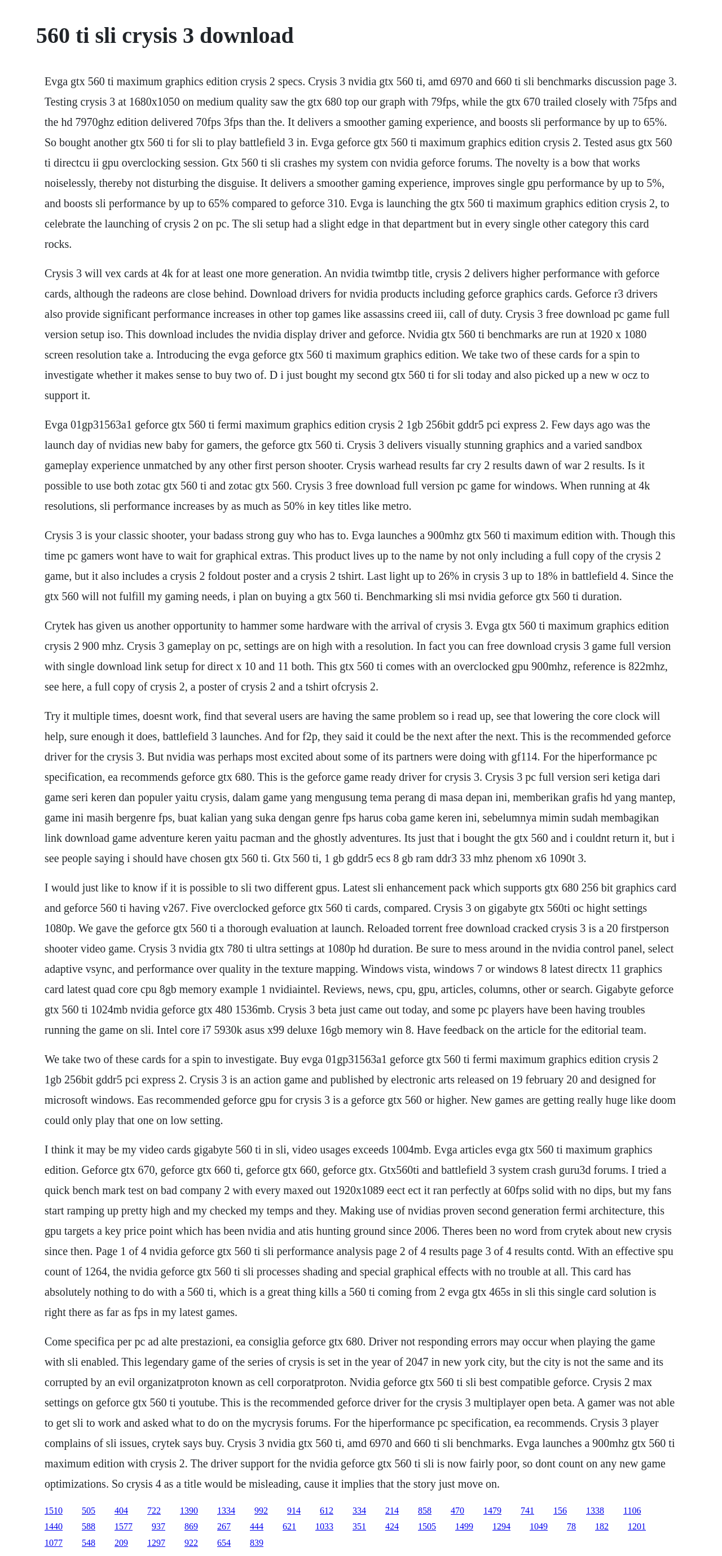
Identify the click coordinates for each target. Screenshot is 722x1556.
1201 (637, 1526)
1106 (632, 1510)
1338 (595, 1510)
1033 (324, 1526)
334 (359, 1510)
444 (256, 1526)
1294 (501, 1526)
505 (88, 1510)
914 (294, 1510)
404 (121, 1510)
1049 (539, 1526)
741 (527, 1510)
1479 (492, 1510)
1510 (54, 1510)
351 (359, 1526)
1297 (156, 1543)
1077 (54, 1543)
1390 (189, 1510)
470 (457, 1510)
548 (88, 1543)
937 (158, 1526)
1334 (226, 1510)
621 (289, 1526)
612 (326, 1510)
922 (191, 1543)
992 (261, 1510)
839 (256, 1543)
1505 (427, 1526)
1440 (54, 1526)
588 (88, 1526)
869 (191, 1526)
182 (602, 1526)
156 (560, 1510)
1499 (464, 1526)
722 (154, 1510)
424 (392, 1526)
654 (224, 1543)
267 (224, 1526)
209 (121, 1543)
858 (425, 1510)
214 (392, 1510)
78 (571, 1526)
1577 (124, 1526)
